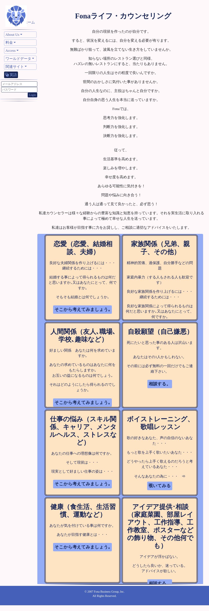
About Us (12, 35)
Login (32, 94)
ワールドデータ (18, 59)
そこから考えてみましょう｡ (82, 309)
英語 (11, 75)
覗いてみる (160, 485)
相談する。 (160, 383)
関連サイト (15, 67)
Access (11, 50)
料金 (9, 42)
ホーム (29, 22)
